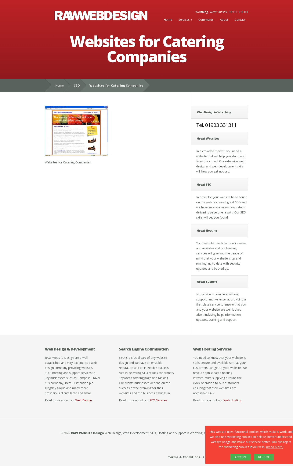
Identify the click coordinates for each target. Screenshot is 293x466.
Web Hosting (232, 400)
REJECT (264, 457)
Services (184, 20)
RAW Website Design (87, 433)
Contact (240, 20)
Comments (206, 20)
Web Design (83, 400)
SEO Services (158, 400)
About (224, 20)
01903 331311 (220, 124)
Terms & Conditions (184, 457)
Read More (274, 447)
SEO (77, 85)
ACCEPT (241, 457)
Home (168, 20)
